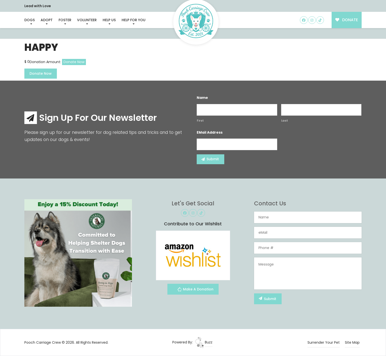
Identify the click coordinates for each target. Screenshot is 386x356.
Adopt (47, 20)
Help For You (133, 20)
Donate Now (74, 61)
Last (284, 121)
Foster (65, 20)
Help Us (109, 20)
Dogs (29, 20)
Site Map (352, 342)
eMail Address (210, 132)
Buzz (203, 342)
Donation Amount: (45, 61)
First (200, 121)
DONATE (346, 20)
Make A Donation (195, 290)
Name (202, 97)
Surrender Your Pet (323, 342)
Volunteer (87, 20)
